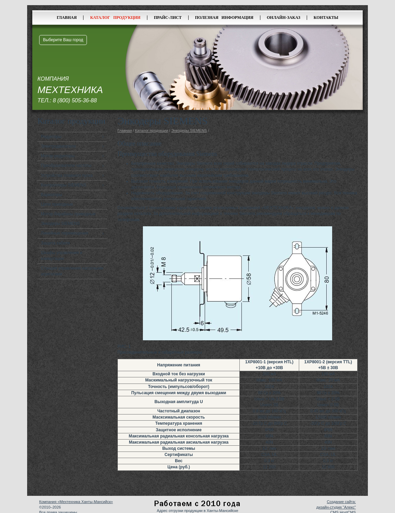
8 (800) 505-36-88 (75, 100)
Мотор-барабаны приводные (68, 214)
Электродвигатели (58, 146)
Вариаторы (51, 194)
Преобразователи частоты (66, 165)
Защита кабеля (55, 243)
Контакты (326, 17)
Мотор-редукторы (58, 155)
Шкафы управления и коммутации (61, 255)
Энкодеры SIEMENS (60, 223)
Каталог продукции (115, 17)
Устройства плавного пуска (67, 175)
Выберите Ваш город (63, 39)
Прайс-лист (168, 17)
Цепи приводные (57, 204)
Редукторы (51, 136)
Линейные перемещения (64, 233)
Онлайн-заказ (283, 17)
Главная (67, 17)
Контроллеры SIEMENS (63, 185)
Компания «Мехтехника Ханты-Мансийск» (76, 502)
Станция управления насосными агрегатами (72, 271)
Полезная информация (224, 17)
